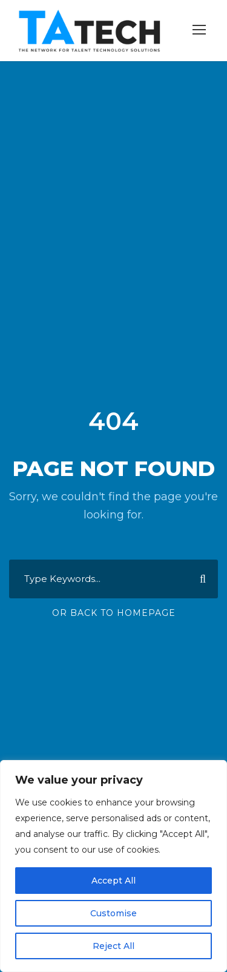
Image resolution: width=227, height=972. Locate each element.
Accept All (113, 880)
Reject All (113, 946)
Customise (113, 913)
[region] (113, 866)
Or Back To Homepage (114, 612)
